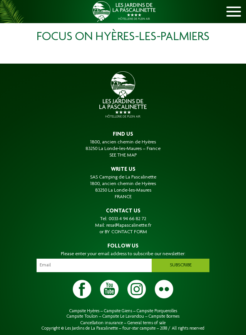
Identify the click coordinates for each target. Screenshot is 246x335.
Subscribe (181, 265)
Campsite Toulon (82, 316)
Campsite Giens (118, 311)
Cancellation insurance (101, 323)
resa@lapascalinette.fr (128, 225)
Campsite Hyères (84, 311)
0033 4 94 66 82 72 (127, 219)
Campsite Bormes (164, 316)
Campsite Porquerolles (157, 311)
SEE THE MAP (123, 155)
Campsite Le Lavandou (123, 316)
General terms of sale (146, 323)
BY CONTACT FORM (126, 232)
